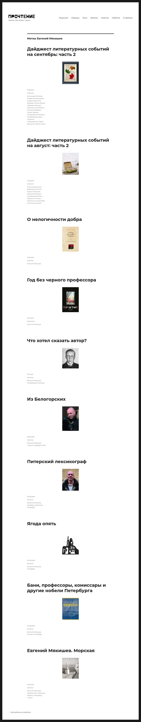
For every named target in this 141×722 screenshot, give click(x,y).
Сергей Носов (40, 124)
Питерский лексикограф (56, 461)
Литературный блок (34, 117)
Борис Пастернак (33, 191)
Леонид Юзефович (34, 110)
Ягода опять (41, 523)
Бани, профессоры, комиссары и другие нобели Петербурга (66, 587)
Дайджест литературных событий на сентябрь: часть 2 (68, 51)
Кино (85, 18)
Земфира (30, 505)
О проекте (128, 18)
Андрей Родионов (34, 101)
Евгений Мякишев (34, 194)
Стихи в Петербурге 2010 (36, 445)
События (116, 18)
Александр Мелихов (34, 96)
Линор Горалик (33, 112)
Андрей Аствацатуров (35, 98)
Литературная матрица (36, 114)
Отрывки (75, 18)
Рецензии (63, 18)
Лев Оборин (39, 108)
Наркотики (39, 505)
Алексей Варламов (34, 187)
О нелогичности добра (54, 219)
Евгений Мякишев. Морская (61, 650)
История (30, 634)
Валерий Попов (33, 103)
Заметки (94, 18)
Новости (105, 18)
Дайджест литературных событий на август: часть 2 (68, 142)
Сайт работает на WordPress (21, 712)
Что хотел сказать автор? (57, 340)
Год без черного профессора (61, 280)
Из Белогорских (46, 399)
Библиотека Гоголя (34, 189)
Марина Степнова (34, 198)
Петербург (31, 507)
